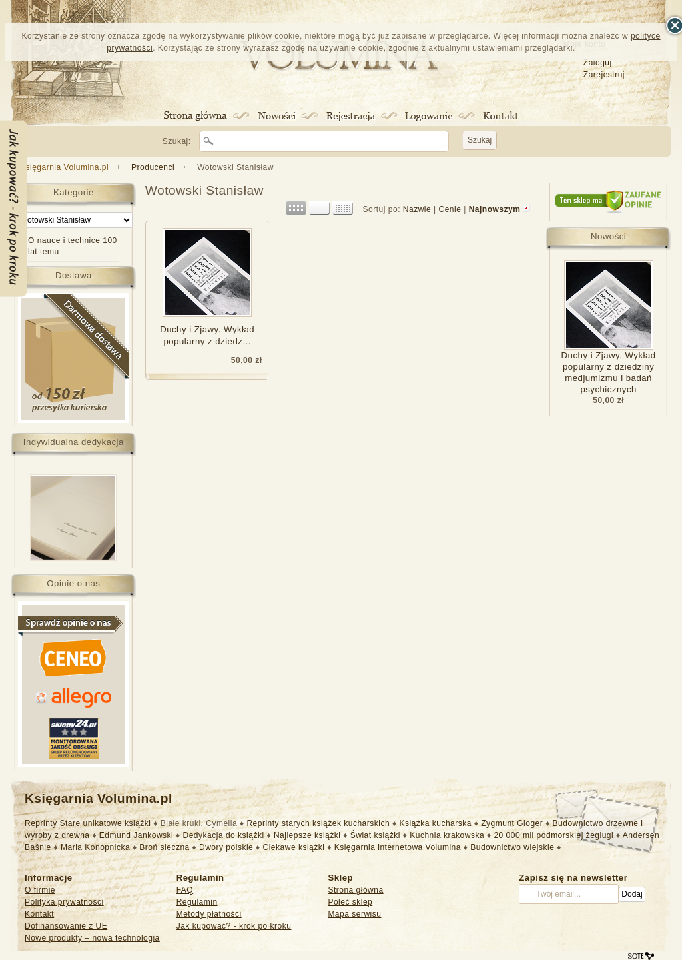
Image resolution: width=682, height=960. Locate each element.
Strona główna (355, 890)
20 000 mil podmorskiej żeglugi (553, 835)
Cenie (449, 209)
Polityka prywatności (64, 902)
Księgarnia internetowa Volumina (397, 847)
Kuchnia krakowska (447, 835)
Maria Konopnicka (95, 847)
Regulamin (197, 902)
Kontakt (39, 914)
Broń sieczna (164, 847)
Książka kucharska (435, 823)
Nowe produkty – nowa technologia (92, 938)
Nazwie (417, 209)
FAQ (185, 890)
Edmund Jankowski (136, 835)
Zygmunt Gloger (512, 823)
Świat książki (375, 835)
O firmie (40, 890)
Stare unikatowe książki (105, 823)
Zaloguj (597, 62)
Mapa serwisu (354, 914)
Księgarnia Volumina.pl (64, 167)
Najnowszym (495, 209)
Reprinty (41, 823)
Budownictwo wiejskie (512, 847)
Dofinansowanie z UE (66, 926)
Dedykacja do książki (223, 835)
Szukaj (480, 140)
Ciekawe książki (294, 847)
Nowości (608, 236)
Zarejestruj (604, 74)
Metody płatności (209, 914)
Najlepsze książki (307, 835)
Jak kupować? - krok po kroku (234, 926)
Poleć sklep (350, 902)
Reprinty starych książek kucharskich (318, 823)
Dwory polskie (226, 847)
